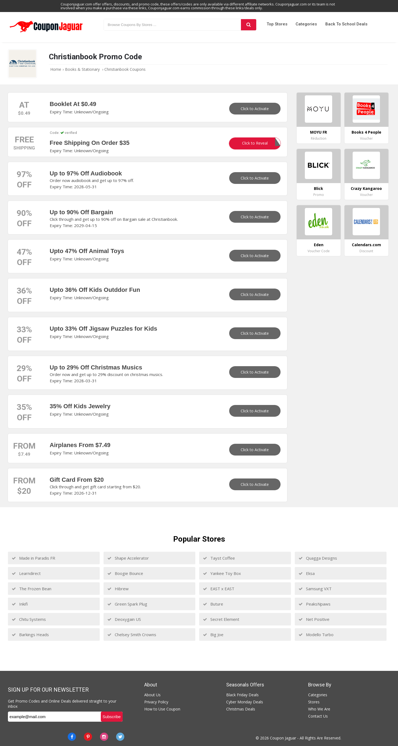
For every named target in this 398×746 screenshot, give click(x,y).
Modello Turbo (316, 634)
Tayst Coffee (219, 558)
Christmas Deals (240, 709)
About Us (152, 694)
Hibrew (118, 588)
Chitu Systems (29, 619)
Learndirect (26, 573)
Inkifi (20, 604)
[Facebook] (72, 737)
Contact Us (318, 716)
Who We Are (319, 709)
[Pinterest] (88, 737)
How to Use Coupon (162, 709)
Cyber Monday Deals (244, 701)
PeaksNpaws (315, 604)
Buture (213, 604)
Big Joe (213, 634)
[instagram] (104, 737)
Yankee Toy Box (222, 573)
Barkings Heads (30, 634)
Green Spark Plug (127, 604)
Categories (306, 24)
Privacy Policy (156, 701)
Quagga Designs (318, 558)
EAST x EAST (218, 588)
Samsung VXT (315, 588)
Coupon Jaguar (283, 738)
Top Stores (277, 24)
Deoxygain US (124, 619)
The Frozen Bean (31, 588)
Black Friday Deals (242, 694)
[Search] (248, 24)
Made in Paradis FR (33, 558)
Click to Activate (255, 108)
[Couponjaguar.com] (46, 33)
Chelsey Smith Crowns (131, 634)
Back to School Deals (346, 24)
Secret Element (221, 619)
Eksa (307, 573)
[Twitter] (120, 737)
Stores (314, 701)
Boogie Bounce (125, 573)
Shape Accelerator (128, 558)
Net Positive (314, 619)
